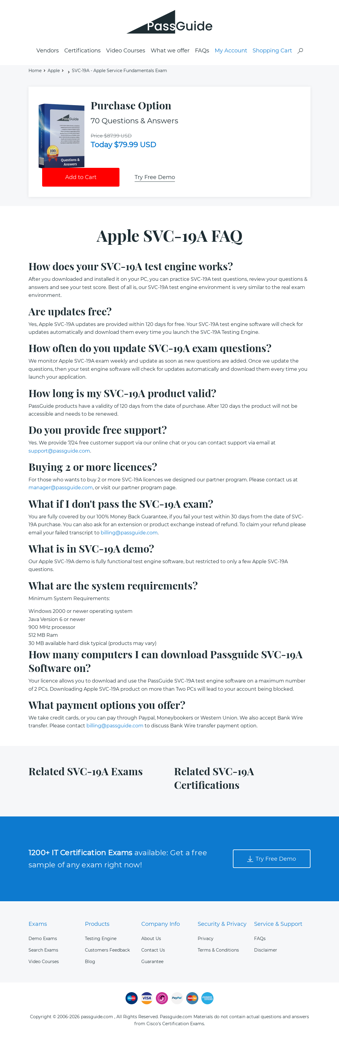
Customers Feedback (107, 950)
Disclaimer (265, 950)
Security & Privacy (222, 924)
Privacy (205, 938)
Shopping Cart (272, 51)
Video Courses (125, 51)
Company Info (160, 924)
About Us (151, 938)
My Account (231, 51)
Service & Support (278, 924)
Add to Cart (80, 178)
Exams (38, 924)
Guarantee (152, 961)
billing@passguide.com (129, 534)
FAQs (202, 51)
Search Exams (43, 950)
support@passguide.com (59, 452)
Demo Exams (43, 938)
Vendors (47, 51)
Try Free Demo (155, 178)
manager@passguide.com (61, 489)
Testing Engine (100, 938)
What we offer (170, 51)
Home (35, 71)
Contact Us (153, 950)
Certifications (82, 51)
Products (97, 924)
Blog (90, 961)
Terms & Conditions (218, 950)
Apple (54, 71)
